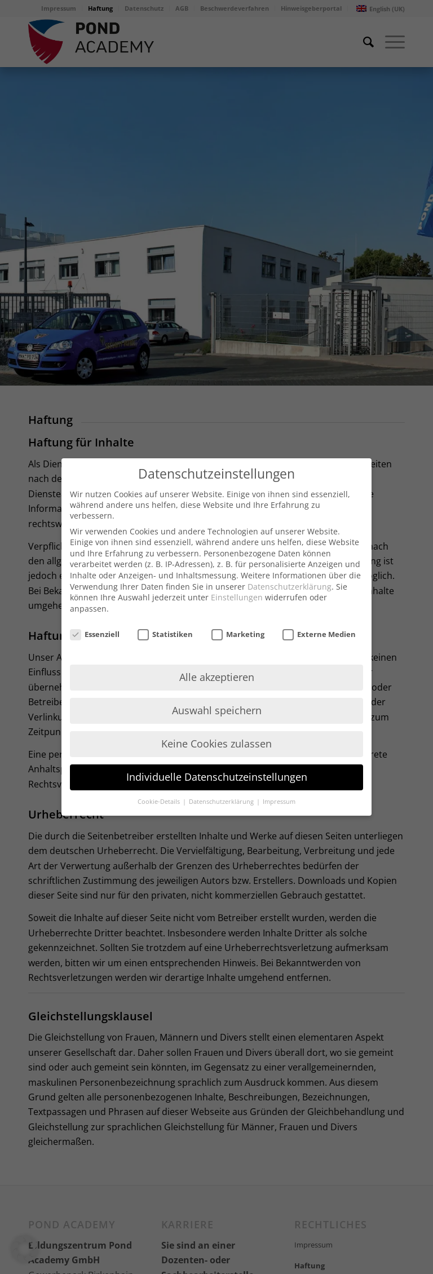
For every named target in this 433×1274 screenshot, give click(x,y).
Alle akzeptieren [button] (216, 677)
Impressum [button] (279, 802)
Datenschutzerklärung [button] (222, 802)
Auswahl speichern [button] (217, 710)
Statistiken (165, 634)
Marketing (237, 634)
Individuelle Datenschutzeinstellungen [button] (216, 777)
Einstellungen (237, 597)
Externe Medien (319, 634)
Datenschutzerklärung (290, 586)
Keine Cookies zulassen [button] (216, 743)
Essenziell (95, 634)
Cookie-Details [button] (160, 802)
